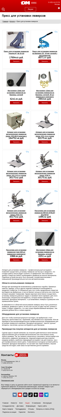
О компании (36, 403)
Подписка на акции (9, 412)
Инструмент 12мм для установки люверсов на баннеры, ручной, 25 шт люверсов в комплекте (44, 94)
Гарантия (22, 412)
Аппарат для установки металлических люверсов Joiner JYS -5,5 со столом (16, 173)
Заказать (16, 61)
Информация (31, 406)
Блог (21, 403)
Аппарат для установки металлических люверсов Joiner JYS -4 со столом (45, 134)
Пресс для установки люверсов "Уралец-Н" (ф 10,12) (16, 52)
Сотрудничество (8, 406)
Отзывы (31, 409)
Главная (5, 403)
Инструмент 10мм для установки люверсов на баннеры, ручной (44, 252)
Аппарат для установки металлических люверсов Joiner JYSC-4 (45, 173)
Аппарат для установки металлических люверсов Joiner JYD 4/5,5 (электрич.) (16, 134)
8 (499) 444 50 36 (54, 2)
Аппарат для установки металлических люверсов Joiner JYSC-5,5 (16, 213)
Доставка (20, 406)
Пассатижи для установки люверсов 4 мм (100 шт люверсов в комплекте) (16, 252)
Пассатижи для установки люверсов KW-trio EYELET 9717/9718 (44, 213)
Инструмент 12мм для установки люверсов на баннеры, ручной (16, 93)
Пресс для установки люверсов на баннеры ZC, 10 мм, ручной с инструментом (44, 53)
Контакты (31, 412)
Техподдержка (20, 409)
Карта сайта (42, 406)
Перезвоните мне (7, 380)
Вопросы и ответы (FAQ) (45, 409)
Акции (30, 9)
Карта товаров (7, 409)
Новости (14, 403)
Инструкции (47, 403)
